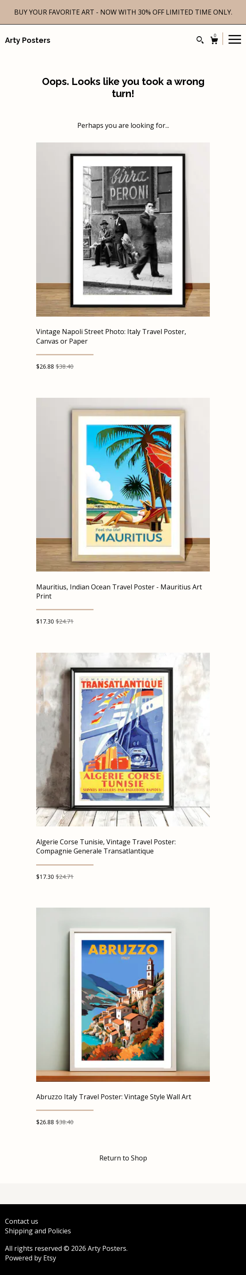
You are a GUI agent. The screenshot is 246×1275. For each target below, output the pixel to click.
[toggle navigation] (235, 38)
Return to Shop (123, 1158)
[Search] (200, 41)
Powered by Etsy (30, 1258)
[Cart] (214, 41)
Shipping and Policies (38, 1230)
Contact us (21, 1221)
